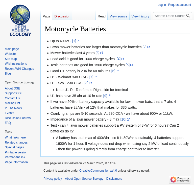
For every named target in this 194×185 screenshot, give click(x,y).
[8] (86, 83)
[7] (91, 77)
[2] (144, 47)
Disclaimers (114, 178)
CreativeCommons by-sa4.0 (98, 170)
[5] (128, 65)
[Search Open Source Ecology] (172, 15)
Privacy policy (52, 178)
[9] (105, 96)
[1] (74, 41)
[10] (123, 119)
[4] (119, 59)
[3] (97, 53)
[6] (113, 71)
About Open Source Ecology (84, 178)
